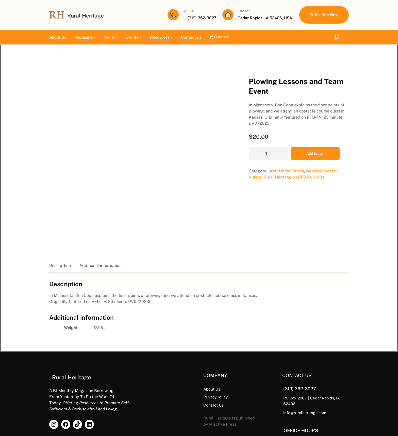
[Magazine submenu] (95, 37)
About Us (175, 354)
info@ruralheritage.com (287, 372)
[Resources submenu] (171, 37)
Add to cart (281, 133)
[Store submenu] (116, 37)
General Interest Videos (294, 150)
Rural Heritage (86, 15)
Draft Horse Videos (252, 150)
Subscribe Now (323, 14)
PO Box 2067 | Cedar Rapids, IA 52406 (300, 363)
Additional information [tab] (100, 231)
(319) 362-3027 (282, 354)
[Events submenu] (140, 37)
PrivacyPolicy (179, 362)
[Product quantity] (233, 132)
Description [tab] (60, 231)
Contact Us (177, 370)
